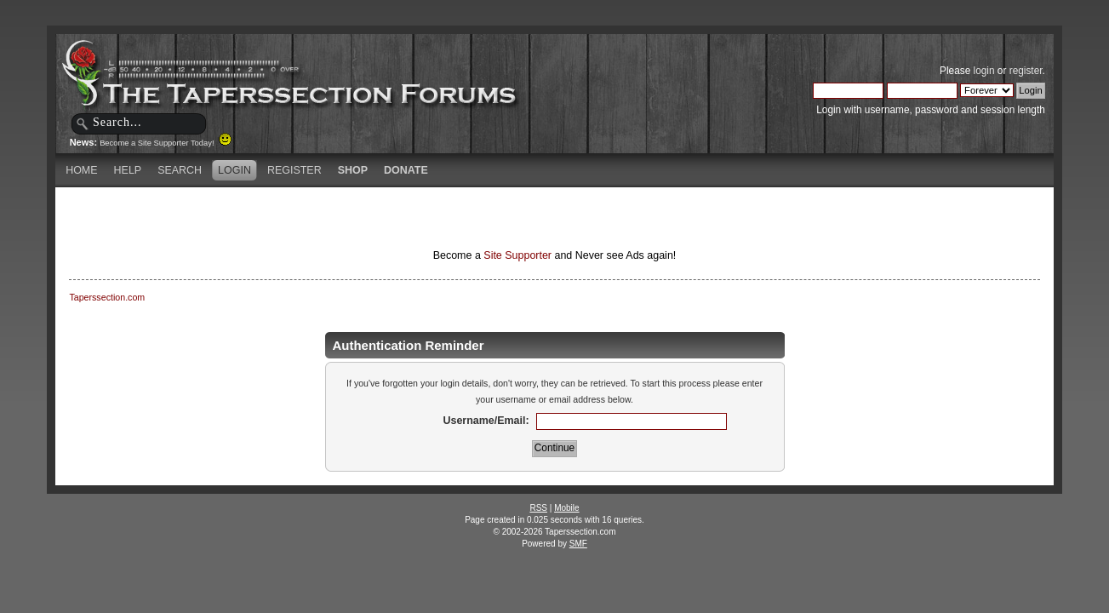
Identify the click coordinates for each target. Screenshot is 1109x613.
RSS (538, 508)
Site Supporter (517, 255)
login (984, 71)
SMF (578, 543)
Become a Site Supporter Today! (166, 143)
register (1026, 71)
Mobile (566, 508)
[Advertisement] (354, 217)
